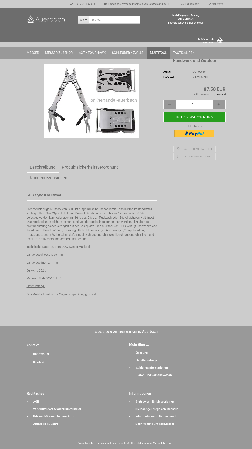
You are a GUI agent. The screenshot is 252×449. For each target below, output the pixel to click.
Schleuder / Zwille (128, 53)
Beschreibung (42, 167)
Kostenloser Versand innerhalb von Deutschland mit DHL (138, 4)
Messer (33, 53)
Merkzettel (215, 4)
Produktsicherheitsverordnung (90, 167)
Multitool (158, 53)
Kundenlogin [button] (190, 4)
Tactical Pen (184, 53)
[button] (169, 104)
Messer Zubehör (59, 53)
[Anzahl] (194, 104)
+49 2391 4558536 (83, 4)
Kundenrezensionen (48, 177)
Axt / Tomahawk (92, 53)
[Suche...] (83, 20)
